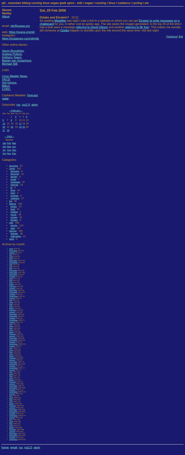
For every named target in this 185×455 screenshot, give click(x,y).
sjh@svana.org (20, 25)
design (13, 176)
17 (20, 123)
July (10, 255)
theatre (14, 220)
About (6, 16)
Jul (4, 150)
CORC (6, 89)
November (13, 260)
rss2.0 (26, 104)
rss (18, 104)
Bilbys (6, 85)
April (11, 282)
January (12, 288)
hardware (15, 182)
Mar (14, 143)
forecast (32, 95)
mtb (11, 222)
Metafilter (60, 20)
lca (10, 201)
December (13, 251)
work (11, 239)
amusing (13, 165)
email (13, 179)
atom (34, 104)
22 (12, 127)
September (13, 262)
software (14, 198)
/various (172, 36)
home (5, 447)
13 (4, 123)
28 (8, 130)
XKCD (6, 79)
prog (12, 193)
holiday (14, 212)
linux (12, 190)
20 (4, 127)
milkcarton (15, 236)
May (9, 146)
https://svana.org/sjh (22, 32)
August (12, 253)
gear (12, 228)
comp (12, 168)
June (11, 249)
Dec (14, 153)
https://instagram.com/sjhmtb (20, 38)
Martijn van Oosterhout (16, 60)
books (13, 206)
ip (11, 187)
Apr (4, 146)
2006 (9, 136)
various (13, 230)
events (13, 225)
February (15, 110)
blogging (14, 171)
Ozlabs (64, 30)
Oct (4, 153)
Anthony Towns (11, 57)
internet (14, 184)
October (12, 276)
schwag (14, 195)
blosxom (14, 174)
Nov (9, 153)
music (13, 214)
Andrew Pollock (12, 54)
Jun (14, 146)
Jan (4, 143)
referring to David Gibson (92, 27)
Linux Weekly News (14, 76)
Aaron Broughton (13, 50)
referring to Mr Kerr (137, 27)
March (11, 284)
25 (23, 127)
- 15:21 (59, 17)
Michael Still (9, 63)
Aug (9, 150)
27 (4, 130)
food (12, 209)
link (181, 36)
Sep (14, 150)
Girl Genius (9, 82)
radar (5, 98)
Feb (9, 143)
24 (20, 127)
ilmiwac (14, 233)
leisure (12, 203)
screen (13, 217)
